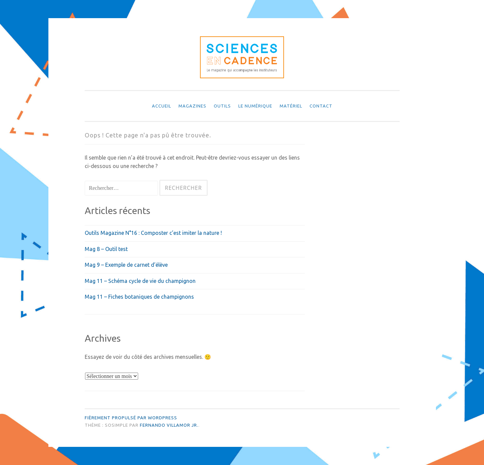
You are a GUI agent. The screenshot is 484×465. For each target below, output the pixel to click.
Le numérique (255, 105)
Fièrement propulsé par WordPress (131, 417)
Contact (321, 105)
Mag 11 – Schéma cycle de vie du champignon (140, 281)
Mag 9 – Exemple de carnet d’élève (126, 265)
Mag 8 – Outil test (106, 249)
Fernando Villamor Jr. (169, 425)
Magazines (192, 105)
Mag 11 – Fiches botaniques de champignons (139, 297)
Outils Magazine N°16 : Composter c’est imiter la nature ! (153, 233)
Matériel (291, 105)
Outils (222, 105)
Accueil (161, 105)
